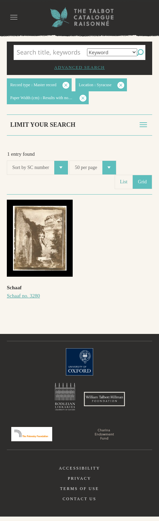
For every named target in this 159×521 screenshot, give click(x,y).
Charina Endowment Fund (104, 438)
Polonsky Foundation (31, 438)
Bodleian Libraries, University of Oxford (65, 397)
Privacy (79, 482)
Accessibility (79, 472)
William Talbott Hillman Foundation (104, 401)
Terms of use (79, 493)
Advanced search (79, 67)
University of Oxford (79, 362)
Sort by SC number (40, 167)
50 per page (95, 167)
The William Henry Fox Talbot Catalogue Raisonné (79, 17)
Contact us (80, 503)
